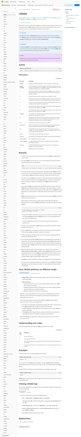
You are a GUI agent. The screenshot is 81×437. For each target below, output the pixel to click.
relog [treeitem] (5, 386)
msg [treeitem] (4, 251)
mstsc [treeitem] (5, 258)
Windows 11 (25, 19)
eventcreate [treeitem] (6, 112)
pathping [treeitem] (5, 302)
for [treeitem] (4, 135)
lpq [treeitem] (4, 207)
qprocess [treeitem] (5, 360)
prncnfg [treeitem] (5, 333)
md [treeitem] (4, 221)
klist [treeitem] (4, 189)
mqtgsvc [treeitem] (5, 247)
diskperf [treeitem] (5, 84)
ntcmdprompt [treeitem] (6, 291)
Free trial (77, 5)
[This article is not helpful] (77, 27)
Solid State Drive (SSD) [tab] (35, 273)
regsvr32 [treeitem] (5, 384)
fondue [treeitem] (5, 133)
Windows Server (26, 9)
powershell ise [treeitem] (6, 328)
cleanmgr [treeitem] (5, 24)
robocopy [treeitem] (5, 405)
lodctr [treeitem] (5, 200)
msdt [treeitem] (5, 249)
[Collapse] (15, 8)
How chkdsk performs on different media (72, 16)
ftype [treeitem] (5, 147)
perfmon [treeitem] (5, 312)
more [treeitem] (5, 233)
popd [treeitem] (5, 323)
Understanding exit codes (71, 18)
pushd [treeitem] (5, 351)
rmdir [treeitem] (5, 402)
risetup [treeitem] (5, 400)
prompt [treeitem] (5, 346)
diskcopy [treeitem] (5, 77)
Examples (67, 19)
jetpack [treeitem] (5, 186)
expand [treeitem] (5, 117)
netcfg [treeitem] (5, 267)
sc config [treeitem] (5, 423)
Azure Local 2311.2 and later (40, 19)
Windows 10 (31, 19)
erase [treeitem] (5, 110)
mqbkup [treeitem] (5, 242)
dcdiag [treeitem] (5, 52)
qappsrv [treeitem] (5, 358)
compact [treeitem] (5, 42)
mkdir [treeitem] (5, 223)
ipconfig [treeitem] (5, 179)
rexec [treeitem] (5, 398)
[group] (40, 70)
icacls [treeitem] (5, 175)
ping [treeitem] (4, 314)
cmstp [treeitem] (5, 35)
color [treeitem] (5, 38)
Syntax (67, 11)
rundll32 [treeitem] (5, 416)
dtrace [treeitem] (5, 100)
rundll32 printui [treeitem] (7, 418)
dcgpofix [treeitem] (5, 54)
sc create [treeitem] (5, 425)
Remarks (67, 13)
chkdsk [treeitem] (5, 14)
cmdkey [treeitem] (5, 33)
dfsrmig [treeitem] (5, 65)
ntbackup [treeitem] (5, 288)
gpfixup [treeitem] (5, 158)
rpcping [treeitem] (5, 411)
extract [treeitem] (5, 119)
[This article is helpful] (75, 27)
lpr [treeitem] (4, 209)
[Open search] (75, 2)
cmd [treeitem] (4, 31)
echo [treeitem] (4, 103)
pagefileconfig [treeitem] (6, 298)
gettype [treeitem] (5, 154)
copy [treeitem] (4, 45)
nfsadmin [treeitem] (5, 277)
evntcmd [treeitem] (5, 114)
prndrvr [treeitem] (5, 335)
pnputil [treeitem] (5, 321)
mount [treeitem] (5, 235)
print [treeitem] (4, 330)
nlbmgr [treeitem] (5, 284)
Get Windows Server (69, 5)
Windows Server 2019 (49, 17)
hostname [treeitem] (5, 172)
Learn (20, 9)
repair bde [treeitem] (5, 393)
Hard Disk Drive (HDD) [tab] (24, 273)
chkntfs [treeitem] (5, 17)
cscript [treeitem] (5, 47)
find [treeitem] (4, 123)
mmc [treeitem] (5, 228)
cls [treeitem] (4, 28)
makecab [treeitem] (5, 214)
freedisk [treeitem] (5, 140)
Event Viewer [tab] (22, 392)
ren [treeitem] (4, 388)
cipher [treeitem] (5, 21)
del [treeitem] (4, 61)
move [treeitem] (5, 240)
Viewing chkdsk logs (24, 318)
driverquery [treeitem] (6, 98)
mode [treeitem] (5, 230)
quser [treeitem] (5, 365)
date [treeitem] (4, 49)
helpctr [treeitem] (5, 170)
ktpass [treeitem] (5, 196)
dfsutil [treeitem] (5, 68)
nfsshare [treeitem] (5, 279)
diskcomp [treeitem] (5, 75)
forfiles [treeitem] (5, 137)
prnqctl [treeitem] (5, 344)
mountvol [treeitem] (5, 237)
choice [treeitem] (5, 19)
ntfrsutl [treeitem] (5, 293)
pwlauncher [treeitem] (6, 356)
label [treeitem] (4, 198)
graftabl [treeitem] (5, 165)
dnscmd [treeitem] (5, 93)
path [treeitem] (4, 300)
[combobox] (9, 11)
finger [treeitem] (5, 128)
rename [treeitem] (5, 391)
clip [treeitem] (4, 26)
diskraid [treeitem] (5, 86)
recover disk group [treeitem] (7, 374)
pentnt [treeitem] (5, 309)
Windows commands (36, 9)
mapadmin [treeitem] (6, 219)
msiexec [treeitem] (5, 254)
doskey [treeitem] (5, 96)
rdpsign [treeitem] (5, 372)
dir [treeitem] (4, 72)
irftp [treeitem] (4, 184)
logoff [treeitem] (5, 205)
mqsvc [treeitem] (5, 244)
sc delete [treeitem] (5, 428)
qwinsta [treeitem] (5, 367)
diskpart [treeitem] (5, 79)
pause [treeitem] (5, 305)
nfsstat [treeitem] (5, 281)
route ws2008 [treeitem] (6, 407)
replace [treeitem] (5, 395)
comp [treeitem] (5, 40)
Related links (68, 23)
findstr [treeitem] (5, 126)
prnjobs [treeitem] (5, 337)
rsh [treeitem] (4, 414)
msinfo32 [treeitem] (5, 256)
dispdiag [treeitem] (5, 91)
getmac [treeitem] (5, 151)
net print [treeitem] (5, 263)
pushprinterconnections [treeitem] (8, 353)
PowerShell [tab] (29, 392)
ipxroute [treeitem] (5, 182)
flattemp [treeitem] (5, 130)
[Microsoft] (2, 2)
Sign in (78, 1)
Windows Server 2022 (39, 17)
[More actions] (61, 10)
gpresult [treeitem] (5, 161)
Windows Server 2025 (29, 17)
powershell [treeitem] (6, 326)
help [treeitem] (4, 168)
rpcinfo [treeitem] (5, 409)
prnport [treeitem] (5, 342)
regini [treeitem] (5, 381)
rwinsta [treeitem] (5, 421)
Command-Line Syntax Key (27, 421)
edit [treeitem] (4, 105)
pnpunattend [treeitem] (6, 319)
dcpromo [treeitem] (5, 56)
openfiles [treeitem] (5, 295)
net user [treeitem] (5, 265)
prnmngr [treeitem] (5, 340)
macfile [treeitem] (5, 212)
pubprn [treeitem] (5, 349)
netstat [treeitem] (5, 274)
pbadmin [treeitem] (5, 307)
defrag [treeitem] (5, 58)
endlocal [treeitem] (5, 107)
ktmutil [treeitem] (5, 193)
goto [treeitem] (4, 156)
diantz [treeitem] (5, 70)
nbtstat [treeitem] (5, 261)
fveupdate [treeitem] (5, 149)
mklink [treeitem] (5, 226)
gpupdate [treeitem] (5, 163)
